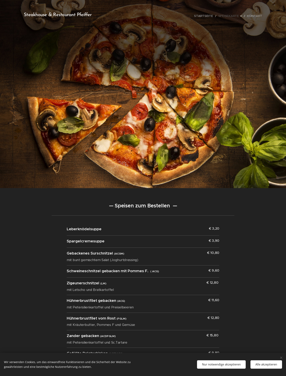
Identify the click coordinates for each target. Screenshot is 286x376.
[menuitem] (212, 16)
